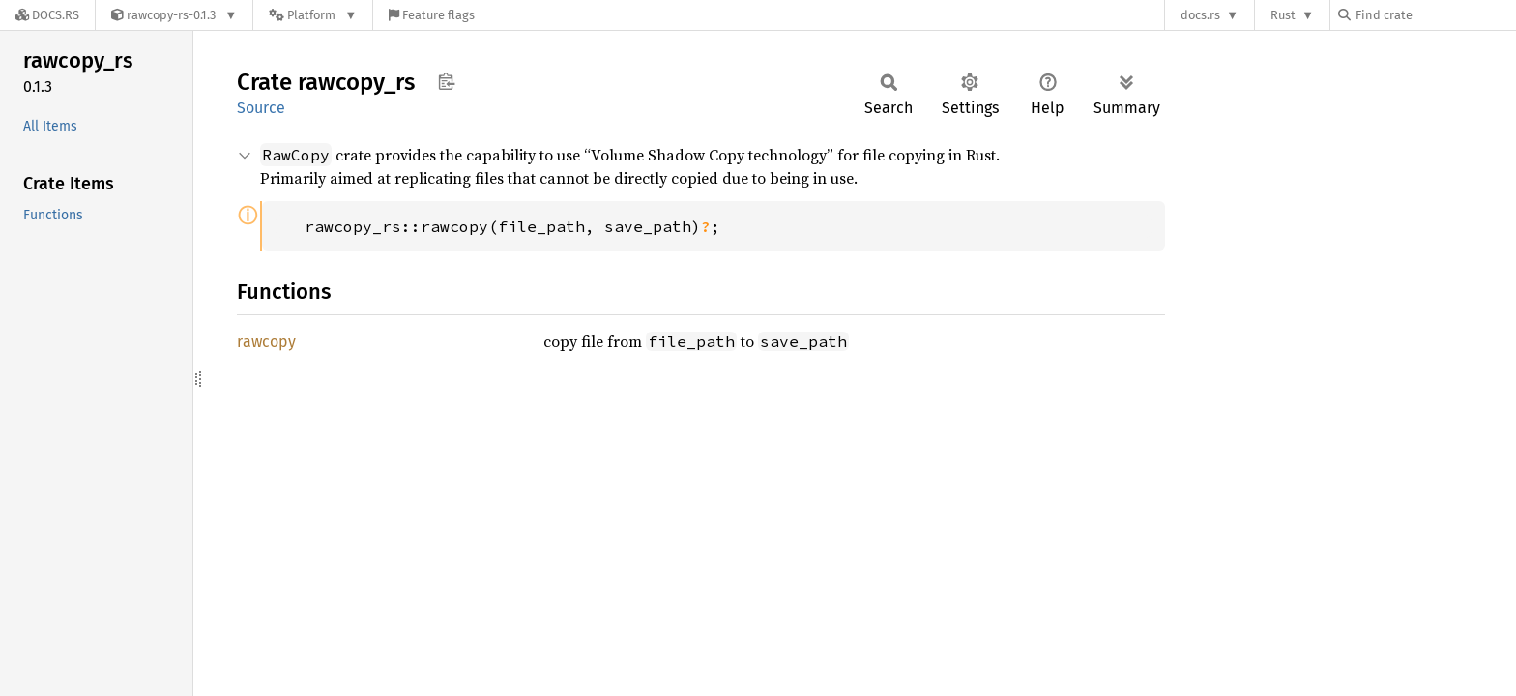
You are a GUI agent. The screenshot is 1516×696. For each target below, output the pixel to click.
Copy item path (446, 81)
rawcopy (266, 342)
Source (261, 108)
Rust (1283, 15)
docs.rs (1200, 15)
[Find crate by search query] (1435, 15)
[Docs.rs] (47, 15)
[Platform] (312, 15)
